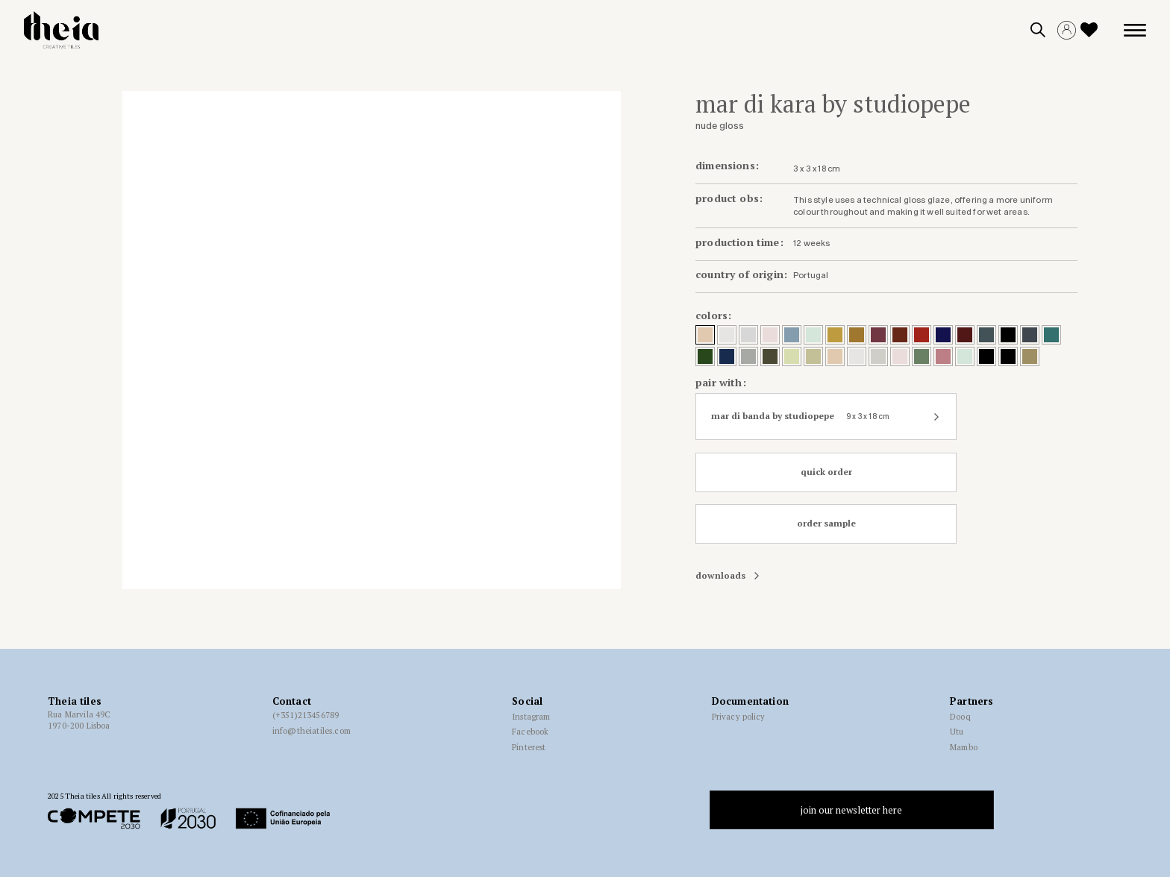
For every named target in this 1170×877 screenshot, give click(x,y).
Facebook (530, 731)
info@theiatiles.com (311, 731)
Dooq (960, 716)
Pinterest (528, 747)
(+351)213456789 (306, 715)
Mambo (963, 747)
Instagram (531, 716)
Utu (956, 731)
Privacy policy (739, 716)
